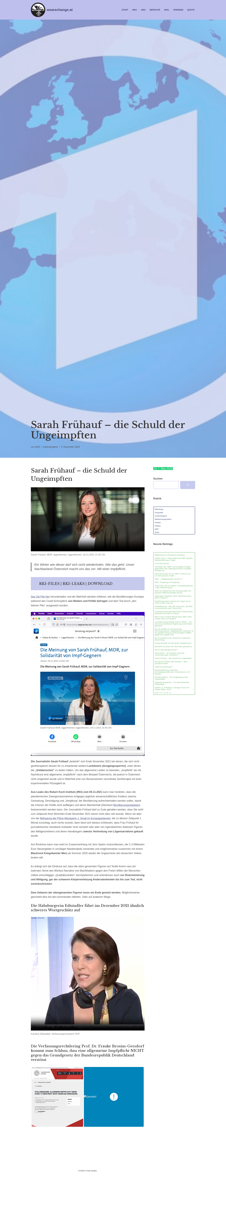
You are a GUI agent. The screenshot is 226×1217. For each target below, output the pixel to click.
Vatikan (158, 526)
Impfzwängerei (50, 446)
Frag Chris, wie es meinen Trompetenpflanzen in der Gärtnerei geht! (174, 587)
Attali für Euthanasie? (164, 667)
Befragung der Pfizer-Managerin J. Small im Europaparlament (75, 819)
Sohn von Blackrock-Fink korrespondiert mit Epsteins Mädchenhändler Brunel (173, 592)
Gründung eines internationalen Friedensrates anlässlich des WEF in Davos (174, 613)
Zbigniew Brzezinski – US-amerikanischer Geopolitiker (172, 683)
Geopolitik (159, 513)
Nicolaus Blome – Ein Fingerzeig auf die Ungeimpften (171, 678)
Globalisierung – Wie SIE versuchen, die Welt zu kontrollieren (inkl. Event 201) (173, 607)
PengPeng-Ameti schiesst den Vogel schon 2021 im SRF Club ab (173, 602)
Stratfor (158, 523)
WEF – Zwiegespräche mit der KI (168, 579)
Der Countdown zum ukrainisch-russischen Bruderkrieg (172, 639)
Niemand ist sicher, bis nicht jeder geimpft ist (173, 646)
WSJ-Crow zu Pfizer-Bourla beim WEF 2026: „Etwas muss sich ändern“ (173, 618)
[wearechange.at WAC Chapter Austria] (52, 10)
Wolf (37, 446)
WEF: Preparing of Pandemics (167, 582)
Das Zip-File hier (40, 597)
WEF (157, 529)
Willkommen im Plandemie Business (170, 555)
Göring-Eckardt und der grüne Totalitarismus (173, 643)
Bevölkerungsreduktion (127, 805)
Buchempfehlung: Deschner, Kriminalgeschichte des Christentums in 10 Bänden (172, 672)
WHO (157, 533)
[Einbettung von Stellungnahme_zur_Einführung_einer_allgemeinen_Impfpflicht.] (88, 1172)
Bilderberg (159, 509)
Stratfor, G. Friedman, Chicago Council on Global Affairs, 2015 (172, 688)
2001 (143, 10)
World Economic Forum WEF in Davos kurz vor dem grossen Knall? (173, 575)
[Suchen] (187, 485)
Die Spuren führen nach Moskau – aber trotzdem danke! (171, 663)
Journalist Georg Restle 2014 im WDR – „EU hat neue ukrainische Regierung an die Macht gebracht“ (173, 624)
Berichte (154, 10)
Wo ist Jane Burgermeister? (166, 650)
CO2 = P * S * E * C (163, 693)
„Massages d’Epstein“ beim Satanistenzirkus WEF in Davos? (173, 597)
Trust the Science (162, 563)
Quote (191, 10)
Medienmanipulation (163, 519)
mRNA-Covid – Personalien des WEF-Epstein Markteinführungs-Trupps (174, 559)
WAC (134, 10)
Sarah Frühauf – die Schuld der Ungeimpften (173, 658)
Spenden (178, 10)
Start (124, 10)
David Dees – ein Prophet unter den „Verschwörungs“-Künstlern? (169, 654)
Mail (166, 10)
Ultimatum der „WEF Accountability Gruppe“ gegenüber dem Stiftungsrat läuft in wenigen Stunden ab (173, 569)
